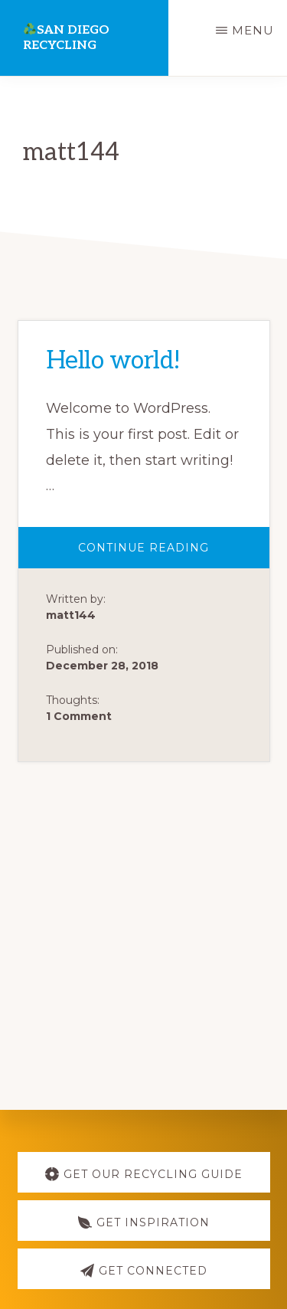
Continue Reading (169, 554)
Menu (253, 30)
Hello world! (113, 360)
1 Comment (79, 716)
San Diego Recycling (66, 38)
